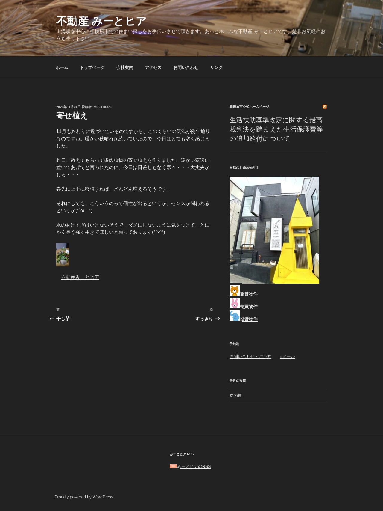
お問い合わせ (185, 67)
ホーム (62, 67)
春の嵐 (236, 395)
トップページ (92, 67)
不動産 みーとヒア (101, 21)
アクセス (153, 67)
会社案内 (124, 67)
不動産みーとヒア (80, 277)
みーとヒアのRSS (190, 466)
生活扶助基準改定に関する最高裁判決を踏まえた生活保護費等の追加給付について (276, 129)
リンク (216, 67)
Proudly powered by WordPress (83, 497)
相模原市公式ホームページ (249, 106)
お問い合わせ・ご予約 (250, 356)
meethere (103, 107)
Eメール (287, 356)
